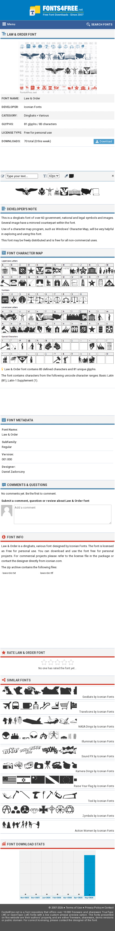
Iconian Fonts (33, 107)
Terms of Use (74, 907)
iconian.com (54, 561)
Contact (108, 907)
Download (104, 141)
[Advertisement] (57, 159)
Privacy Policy (93, 907)
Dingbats (30, 115)
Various (44, 115)
